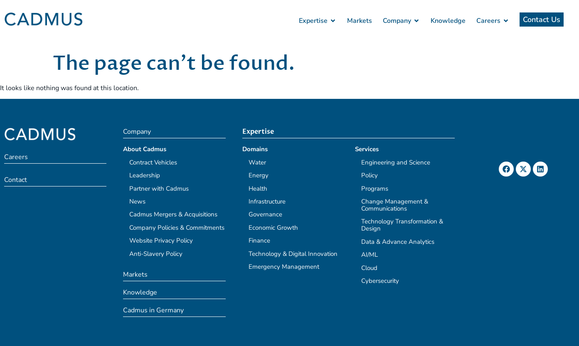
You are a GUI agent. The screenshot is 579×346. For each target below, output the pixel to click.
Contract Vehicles (153, 162)
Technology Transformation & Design (402, 225)
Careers (16, 157)
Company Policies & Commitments (176, 227)
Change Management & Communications (394, 205)
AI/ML (369, 254)
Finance (259, 240)
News (137, 201)
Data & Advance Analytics (397, 242)
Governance (265, 214)
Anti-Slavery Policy (155, 254)
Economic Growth (273, 227)
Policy (369, 175)
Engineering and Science (395, 162)
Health (258, 188)
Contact (15, 179)
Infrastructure (267, 201)
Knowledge (140, 292)
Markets (135, 274)
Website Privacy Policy (161, 240)
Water (257, 162)
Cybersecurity (380, 281)
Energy (259, 175)
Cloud (369, 268)
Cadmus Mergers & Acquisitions (173, 214)
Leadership (144, 175)
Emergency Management (284, 267)
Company (137, 131)
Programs (374, 188)
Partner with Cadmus (159, 188)
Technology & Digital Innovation (293, 254)
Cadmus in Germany (153, 310)
